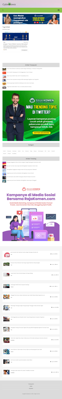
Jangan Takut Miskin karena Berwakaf (15, 44)
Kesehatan (14, 151)
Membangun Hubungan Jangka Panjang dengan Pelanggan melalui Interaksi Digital (27, 305)
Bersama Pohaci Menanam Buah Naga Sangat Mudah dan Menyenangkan (25, 262)
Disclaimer (31, 388)
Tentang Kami (31, 384)
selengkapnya (24, 50)
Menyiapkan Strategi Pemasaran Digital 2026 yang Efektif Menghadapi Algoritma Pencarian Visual (30, 327)
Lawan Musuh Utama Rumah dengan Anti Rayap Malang (22, 273)
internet (4, 153)
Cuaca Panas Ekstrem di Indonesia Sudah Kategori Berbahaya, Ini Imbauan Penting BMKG (24, 68)
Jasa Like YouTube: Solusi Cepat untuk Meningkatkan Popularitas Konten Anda (22, 165)
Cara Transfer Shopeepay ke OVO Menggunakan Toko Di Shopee (19, 72)
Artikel (31, 386)
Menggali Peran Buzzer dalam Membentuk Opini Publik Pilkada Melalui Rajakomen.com (28, 295)
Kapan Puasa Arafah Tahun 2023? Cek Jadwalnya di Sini (17, 75)
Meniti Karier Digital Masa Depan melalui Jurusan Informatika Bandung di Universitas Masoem (29, 338)
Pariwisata (9, 151)
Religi (4, 42)
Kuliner (19, 151)
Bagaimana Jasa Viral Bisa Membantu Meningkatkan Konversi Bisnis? (20, 173)
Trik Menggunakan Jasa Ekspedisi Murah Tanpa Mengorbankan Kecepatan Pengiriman (27, 317)
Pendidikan (14, 153)
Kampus (35, 151)
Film (45, 151)
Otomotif (53, 151)
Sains (49, 151)
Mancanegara (40, 151)
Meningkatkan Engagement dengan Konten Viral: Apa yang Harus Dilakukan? (22, 169)
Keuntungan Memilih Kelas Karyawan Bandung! (20, 284)
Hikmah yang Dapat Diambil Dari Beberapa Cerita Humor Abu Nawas (20, 83)
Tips (23, 151)
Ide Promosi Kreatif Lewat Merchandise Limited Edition (21, 360)
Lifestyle (9, 153)
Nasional (27, 151)
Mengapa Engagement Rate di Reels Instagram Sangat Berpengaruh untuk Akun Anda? (24, 162)
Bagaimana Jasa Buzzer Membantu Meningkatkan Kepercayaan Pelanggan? (22, 180)
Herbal (4, 151)
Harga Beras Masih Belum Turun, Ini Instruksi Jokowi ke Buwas (19, 86)
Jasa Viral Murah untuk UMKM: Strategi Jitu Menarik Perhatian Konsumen (21, 176)
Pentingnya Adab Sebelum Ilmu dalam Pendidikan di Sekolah (22, 370)
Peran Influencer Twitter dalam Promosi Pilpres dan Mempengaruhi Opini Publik (26, 349)
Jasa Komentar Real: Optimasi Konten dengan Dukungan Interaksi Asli (24, 252)
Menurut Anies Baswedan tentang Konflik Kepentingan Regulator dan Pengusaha (23, 79)
